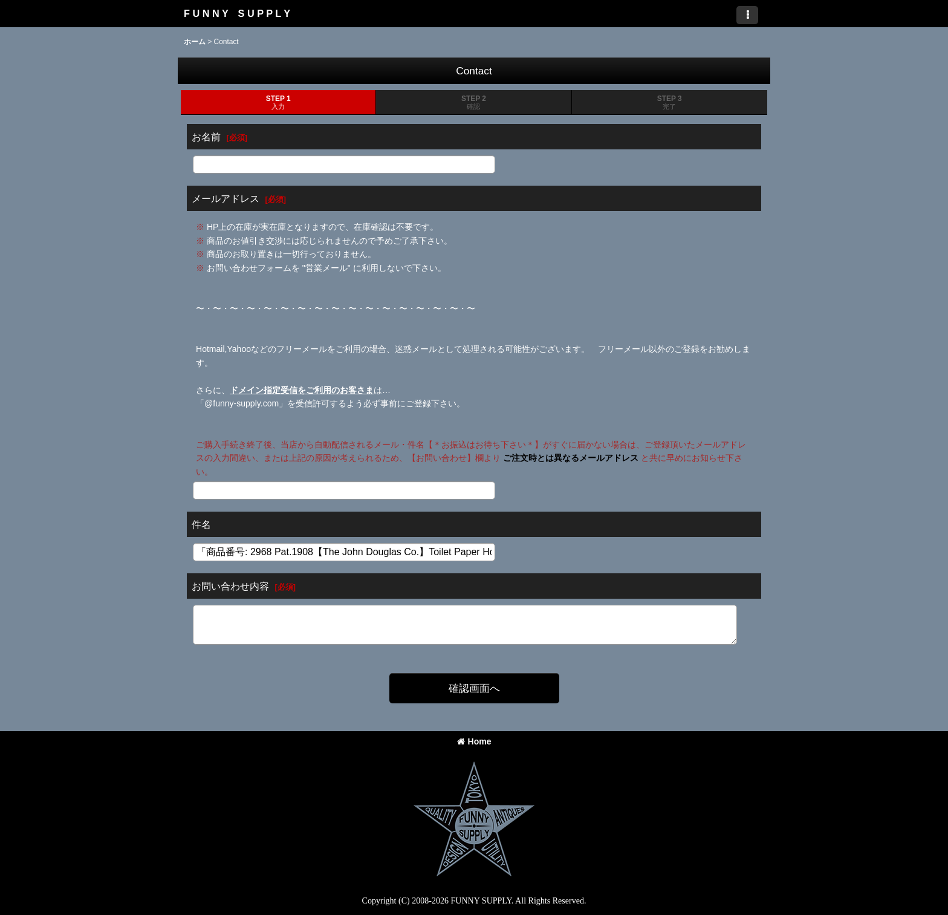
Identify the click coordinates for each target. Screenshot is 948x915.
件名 (201, 524)
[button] (747, 15)
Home (474, 741)
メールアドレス (225, 198)
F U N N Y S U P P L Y (237, 13)
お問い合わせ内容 (230, 586)
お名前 (206, 136)
